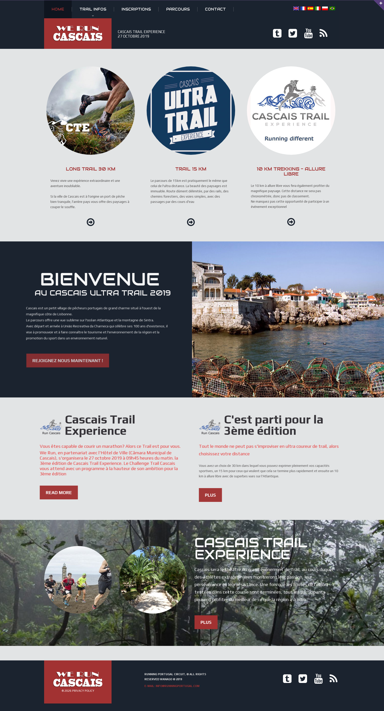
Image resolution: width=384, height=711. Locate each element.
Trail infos (92, 9)
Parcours (178, 9)
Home (58, 9)
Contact (215, 9)
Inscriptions (136, 9)
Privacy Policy (83, 690)
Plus (328, 495)
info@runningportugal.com (178, 685)
